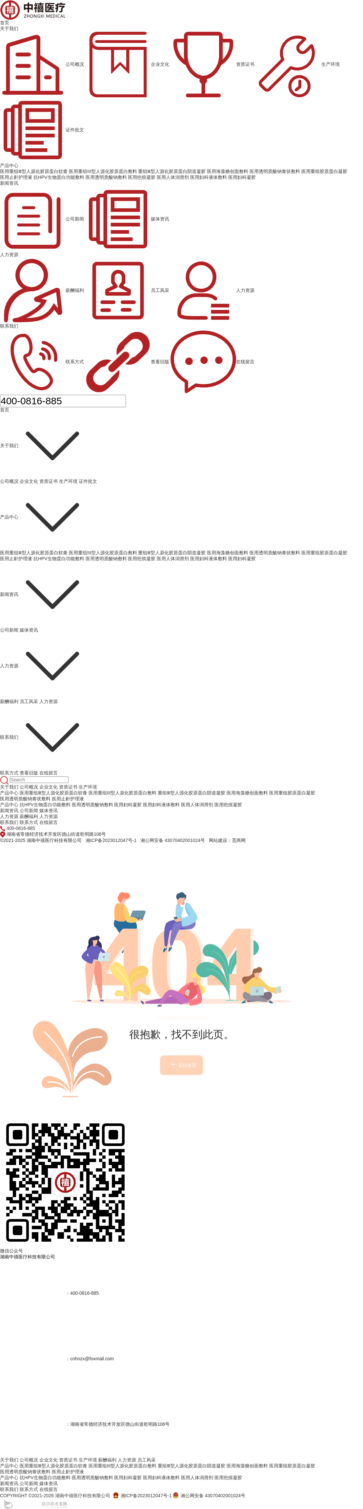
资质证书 (212, 64)
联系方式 (42, 362)
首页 (4, 22)
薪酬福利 (42, 290)
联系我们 (9, 326)
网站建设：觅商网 (227, 840)
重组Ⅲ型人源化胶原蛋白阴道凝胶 (172, 552)
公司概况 (42, 64)
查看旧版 (127, 362)
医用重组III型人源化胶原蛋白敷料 (103, 552)
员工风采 (127, 290)
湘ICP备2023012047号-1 (111, 840)
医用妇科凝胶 (242, 558)
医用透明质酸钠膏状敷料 (275, 552)
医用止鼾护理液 (16, 558)
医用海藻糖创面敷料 (227, 552)
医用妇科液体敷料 (208, 558)
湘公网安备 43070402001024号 (172, 840)
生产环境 (298, 64)
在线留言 (212, 362)
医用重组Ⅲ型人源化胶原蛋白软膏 (34, 552)
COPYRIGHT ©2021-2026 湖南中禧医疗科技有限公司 (55, 1495)
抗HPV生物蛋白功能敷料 (58, 558)
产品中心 (9, 165)
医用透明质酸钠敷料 (106, 558)
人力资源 (9, 254)
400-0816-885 (21, 828)
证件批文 (42, 130)
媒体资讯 (127, 219)
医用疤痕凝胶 (141, 558)
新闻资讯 (9, 183)
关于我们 (9, 28)
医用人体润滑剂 (173, 558)
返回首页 (183, 1113)
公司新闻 (42, 219)
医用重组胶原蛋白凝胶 (324, 552)
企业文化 (127, 64)
